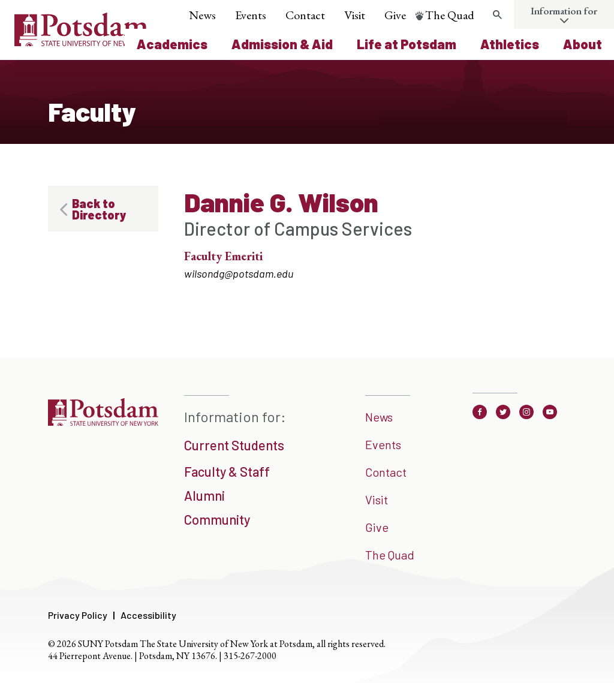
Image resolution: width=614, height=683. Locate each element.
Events (250, 15)
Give (395, 15)
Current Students (234, 445)
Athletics (509, 44)
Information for (564, 10)
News (202, 15)
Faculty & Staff (227, 471)
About (582, 44)
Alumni (204, 495)
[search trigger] (497, 15)
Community (217, 519)
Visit (354, 15)
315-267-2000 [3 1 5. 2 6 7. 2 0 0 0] (250, 655)
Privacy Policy (77, 615)
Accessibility (148, 615)
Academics (172, 44)
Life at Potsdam (406, 44)
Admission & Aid (282, 44)
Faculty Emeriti (223, 256)
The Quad (449, 15)
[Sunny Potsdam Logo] (81, 42)
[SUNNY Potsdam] (103, 424)
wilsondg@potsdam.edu (238, 273)
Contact (305, 15)
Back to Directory (99, 209)
